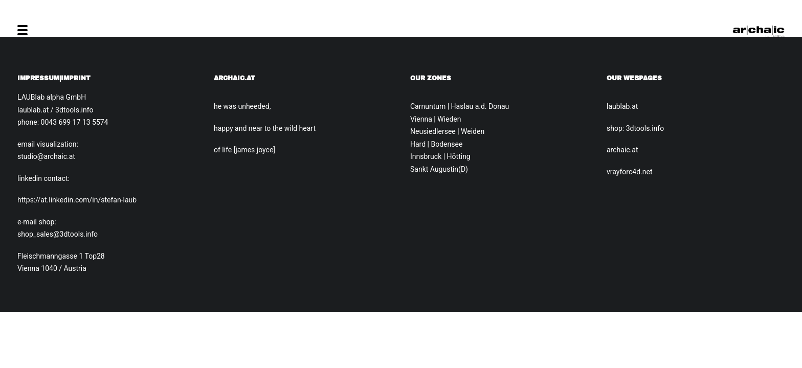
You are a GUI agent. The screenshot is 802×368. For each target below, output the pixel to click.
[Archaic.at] (758, 30)
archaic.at (622, 150)
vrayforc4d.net (629, 172)
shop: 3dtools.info (635, 128)
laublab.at (622, 106)
